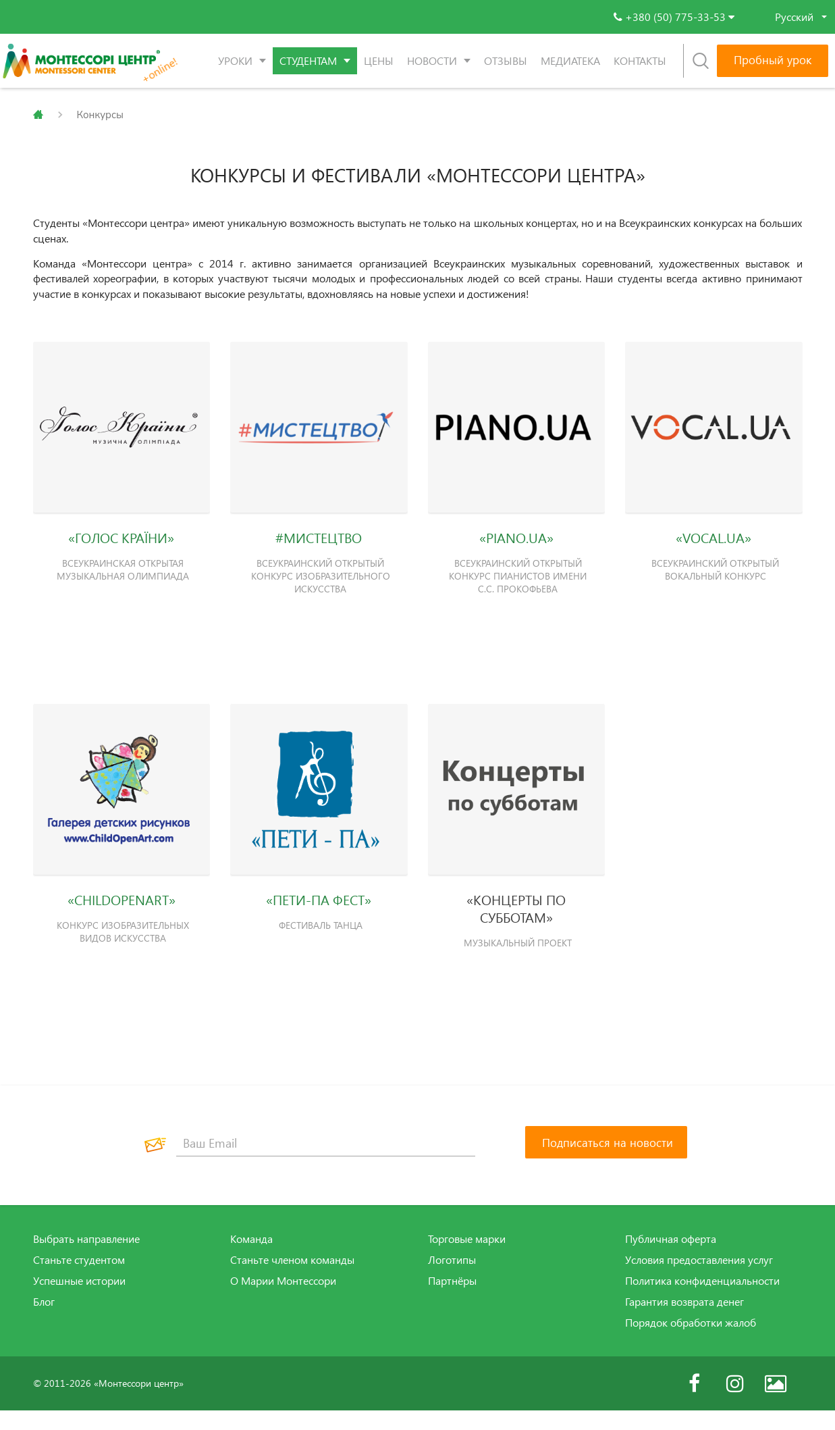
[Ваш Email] (326, 1162)
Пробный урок (772, 60)
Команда (251, 1258)
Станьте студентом (79, 1279)
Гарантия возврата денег (684, 1321)
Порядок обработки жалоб (690, 1341)
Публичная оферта (670, 1258)
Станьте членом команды (292, 1279)
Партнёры (452, 1300)
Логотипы (452, 1279)
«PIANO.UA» (516, 544)
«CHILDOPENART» (122, 915)
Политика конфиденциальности (702, 1300)
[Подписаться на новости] (606, 1162)
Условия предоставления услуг (699, 1279)
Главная (38, 114)
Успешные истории (79, 1300)
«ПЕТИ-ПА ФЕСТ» (318, 915)
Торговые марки (467, 1258)
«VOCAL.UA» (713, 544)
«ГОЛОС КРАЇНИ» (121, 544)
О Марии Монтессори (283, 1300)
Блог (44, 1321)
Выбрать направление (86, 1258)
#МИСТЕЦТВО (318, 544)
